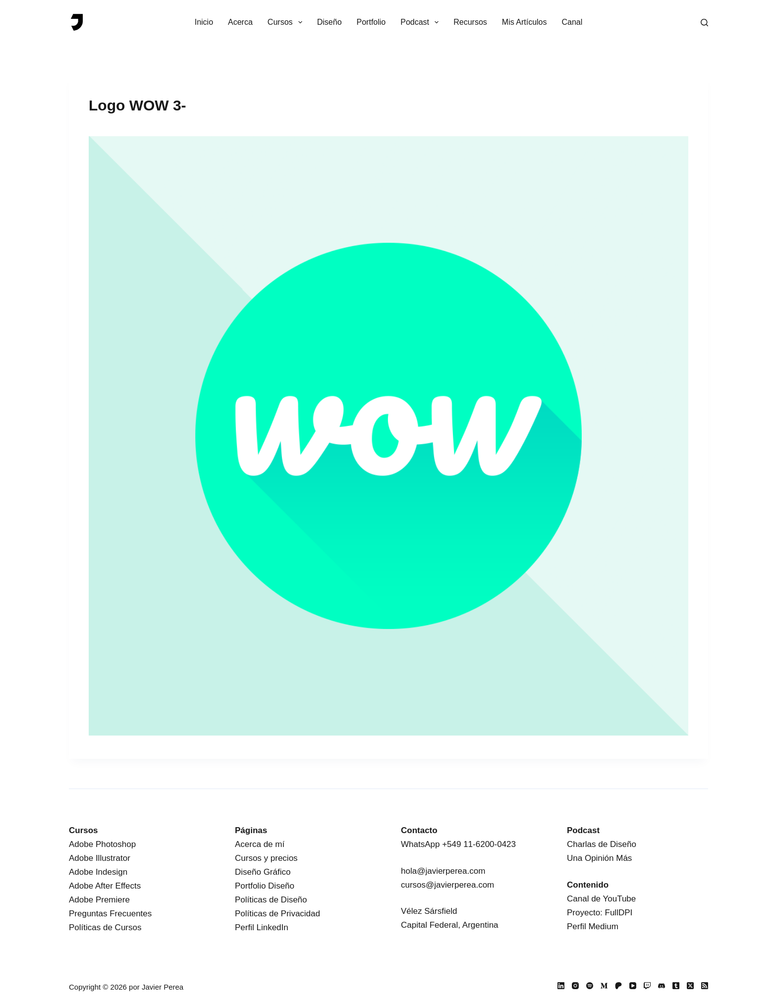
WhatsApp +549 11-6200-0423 (458, 844)
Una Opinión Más (599, 858)
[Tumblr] (675, 985)
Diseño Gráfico (262, 872)
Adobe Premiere (99, 899)
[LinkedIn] (560, 985)
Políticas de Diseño (271, 899)
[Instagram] (575, 985)
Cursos (287, 22)
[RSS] (704, 985)
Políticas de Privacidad (277, 913)
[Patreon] (618, 985)
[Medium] (604, 985)
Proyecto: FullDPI (599, 912)
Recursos (470, 22)
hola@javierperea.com (443, 871)
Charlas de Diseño (601, 844)
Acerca (240, 22)
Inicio (204, 22)
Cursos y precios (266, 858)
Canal (572, 22)
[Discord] (661, 985)
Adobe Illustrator (99, 858)
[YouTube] (632, 985)
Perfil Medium (592, 926)
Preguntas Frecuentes (110, 913)
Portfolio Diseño (264, 886)
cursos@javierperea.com (447, 885)
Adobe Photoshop (102, 844)
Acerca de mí (259, 844)
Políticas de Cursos (105, 927)
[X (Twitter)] (690, 985)
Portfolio (371, 22)
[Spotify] (589, 985)
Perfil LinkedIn (261, 927)
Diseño (329, 22)
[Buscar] (704, 22)
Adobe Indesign (98, 872)
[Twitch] (647, 985)
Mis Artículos (524, 22)
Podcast (421, 22)
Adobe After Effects (105, 886)
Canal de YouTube (601, 898)
